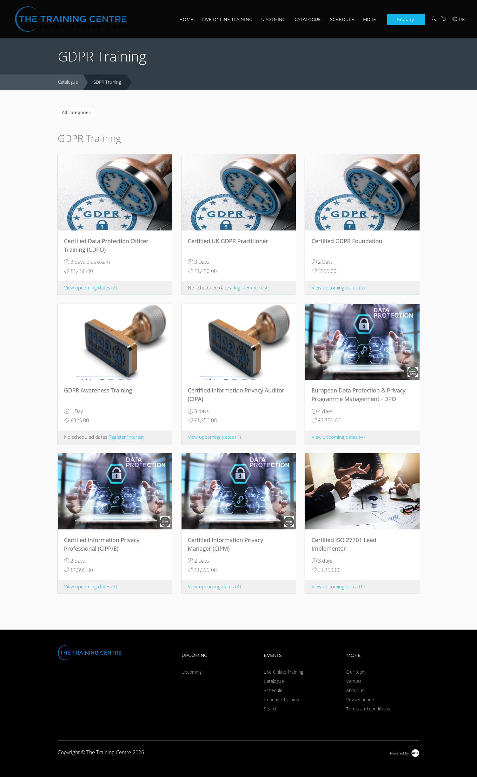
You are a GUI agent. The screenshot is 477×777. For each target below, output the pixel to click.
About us (355, 690)
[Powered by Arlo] (404, 752)
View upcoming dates (90, 287)
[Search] (433, 18)
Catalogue (308, 19)
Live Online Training (227, 19)
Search (271, 709)
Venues (353, 681)
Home (186, 19)
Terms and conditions (368, 709)
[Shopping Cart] (443, 19)
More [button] (369, 19)
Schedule (342, 19)
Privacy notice (360, 699)
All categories (76, 112)
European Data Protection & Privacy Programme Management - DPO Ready (359, 398)
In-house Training (281, 699)
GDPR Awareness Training (98, 390)
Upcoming (273, 19)
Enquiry (405, 19)
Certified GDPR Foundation (347, 241)
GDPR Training (107, 82)
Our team (356, 672)
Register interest (250, 287)
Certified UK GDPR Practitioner (228, 241)
